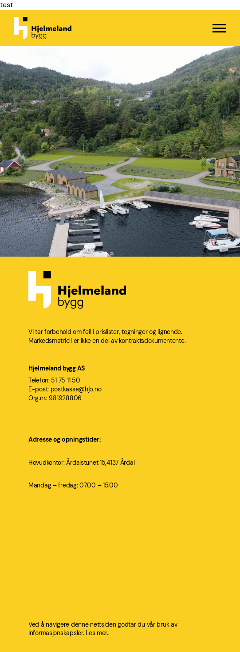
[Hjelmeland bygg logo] (42, 28)
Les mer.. (97, 633)
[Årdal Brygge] (120, 177)
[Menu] (219, 28)
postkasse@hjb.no (76, 389)
